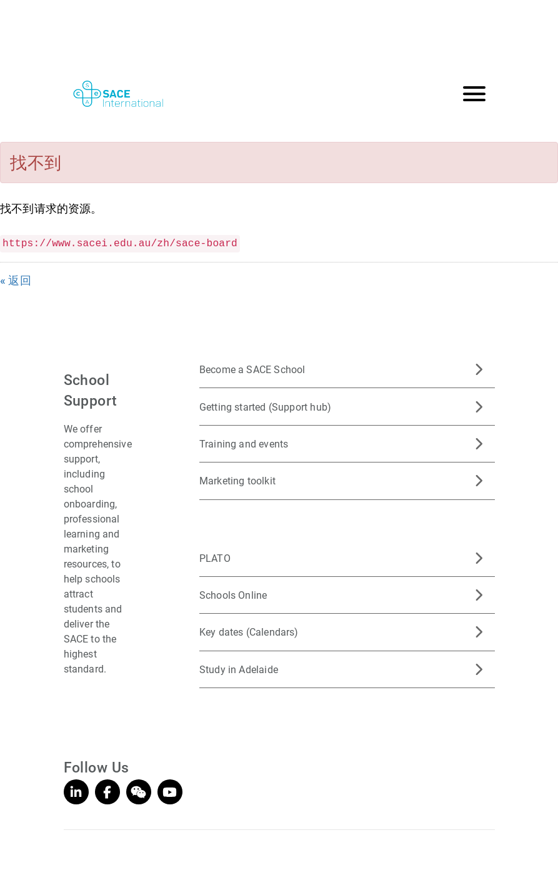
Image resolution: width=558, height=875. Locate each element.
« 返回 (15, 280)
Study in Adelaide (238, 669)
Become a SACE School (252, 369)
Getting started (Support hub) (265, 406)
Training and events (243, 443)
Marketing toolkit (237, 480)
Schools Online (233, 594)
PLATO (215, 557)
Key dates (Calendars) (249, 631)
